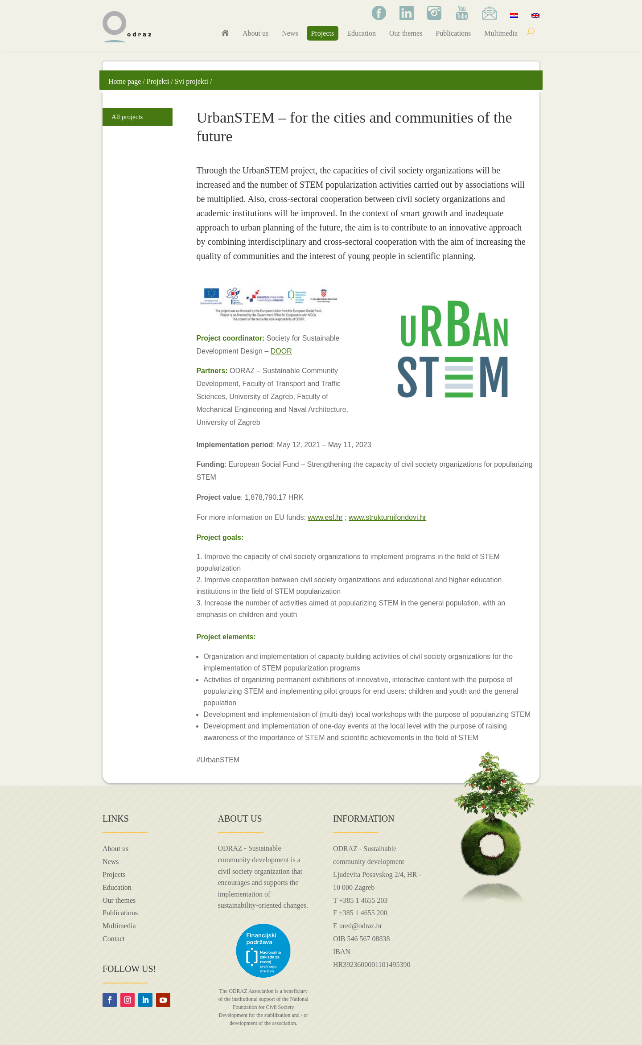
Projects (322, 33)
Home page (124, 81)
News (290, 33)
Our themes (405, 33)
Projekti (158, 81)
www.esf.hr (325, 517)
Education (361, 33)
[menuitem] (514, 15)
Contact (114, 938)
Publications (453, 33)
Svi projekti (191, 81)
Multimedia (501, 33)
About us (255, 33)
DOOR (281, 351)
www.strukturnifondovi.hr (387, 517)
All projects (127, 116)
